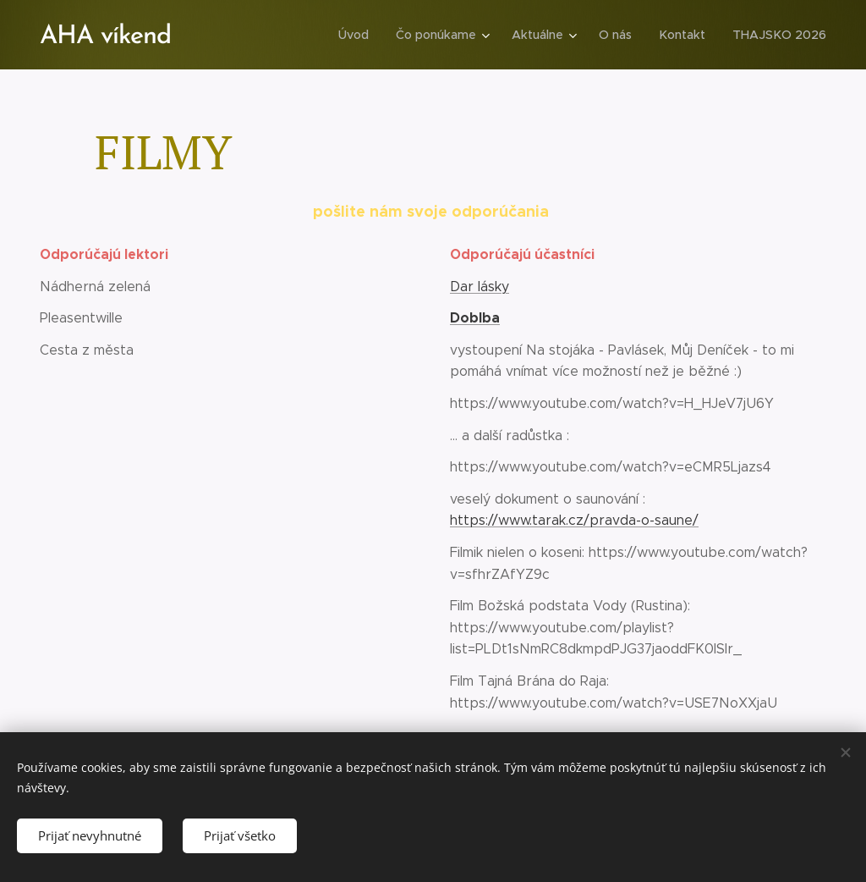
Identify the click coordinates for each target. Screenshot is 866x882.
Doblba (475, 318)
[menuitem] (363, 35)
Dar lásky (479, 286)
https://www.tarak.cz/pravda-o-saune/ (574, 521)
